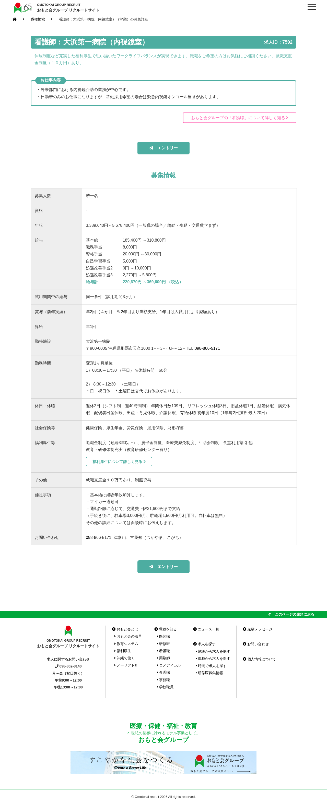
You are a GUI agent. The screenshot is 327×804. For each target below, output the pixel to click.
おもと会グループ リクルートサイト (68, 7)
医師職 (163, 636)
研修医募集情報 (209, 673)
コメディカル (169, 665)
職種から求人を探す (213, 658)
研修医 (163, 644)
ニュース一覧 (206, 629)
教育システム (126, 644)
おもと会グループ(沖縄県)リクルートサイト (23, 8)
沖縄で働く (124, 658)
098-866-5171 (207, 348)
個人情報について (259, 659)
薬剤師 (163, 658)
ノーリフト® (125, 665)
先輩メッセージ (257, 629)
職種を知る (165, 629)
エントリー (163, 148)
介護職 (163, 672)
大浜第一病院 (98, 341)
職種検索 (38, 19)
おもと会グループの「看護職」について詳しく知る (239, 118)
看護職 (163, 651)
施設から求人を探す (213, 651)
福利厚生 (122, 651)
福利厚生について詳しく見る (119, 461)
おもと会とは (125, 629)
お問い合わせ (256, 644)
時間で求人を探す (211, 666)
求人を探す (204, 644)
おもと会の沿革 (128, 636)
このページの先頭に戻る (291, 614)
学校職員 (165, 687)
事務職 (163, 680)
